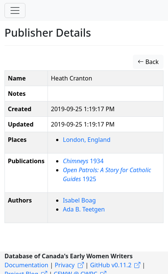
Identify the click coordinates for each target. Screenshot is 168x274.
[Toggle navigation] (14, 10)
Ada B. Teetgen (84, 209)
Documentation (26, 265)
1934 (83, 161)
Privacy (64, 265)
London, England (86, 140)
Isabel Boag (79, 200)
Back (148, 62)
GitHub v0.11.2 (111, 265)
